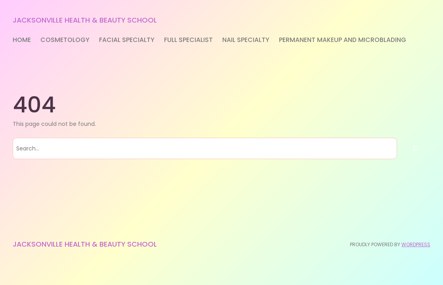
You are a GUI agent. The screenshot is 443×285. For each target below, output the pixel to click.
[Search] (415, 148)
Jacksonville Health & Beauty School (85, 20)
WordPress (415, 244)
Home (22, 39)
